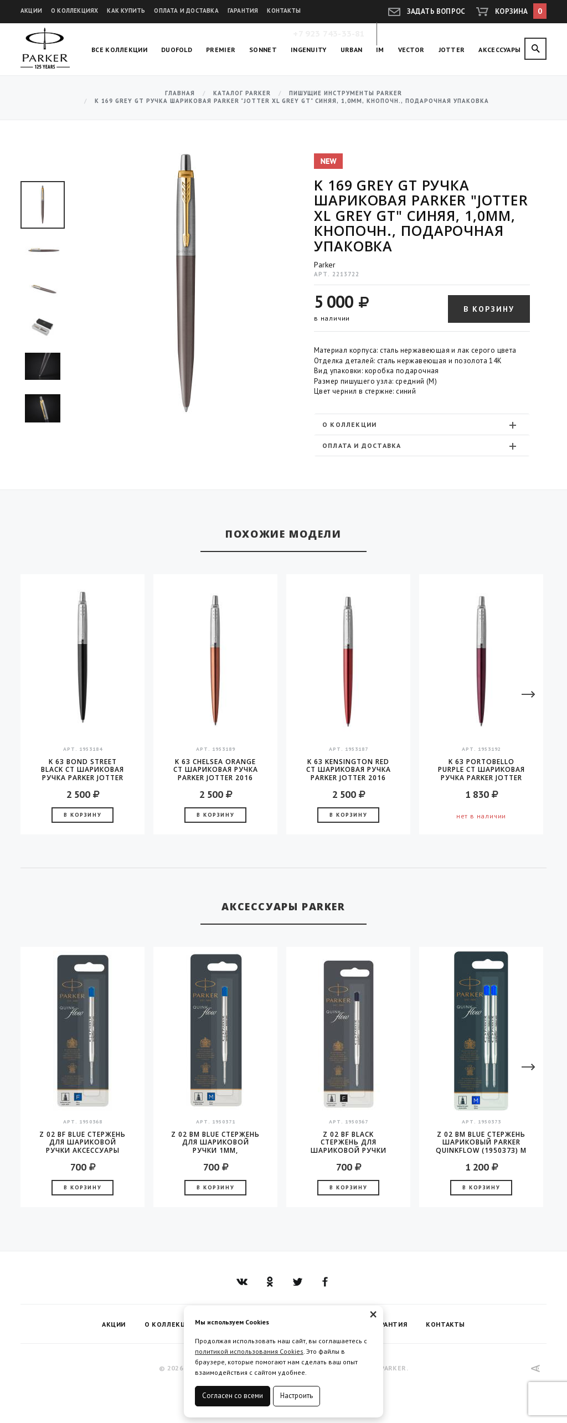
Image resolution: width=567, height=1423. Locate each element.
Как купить (126, 10)
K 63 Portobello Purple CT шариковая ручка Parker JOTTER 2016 (481, 769)
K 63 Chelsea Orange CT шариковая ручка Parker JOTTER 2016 (215, 769)
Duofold (176, 49)
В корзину (488, 309)
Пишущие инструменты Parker (345, 93)
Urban (352, 49)
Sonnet (263, 49)
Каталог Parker (242, 93)
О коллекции (420, 424)
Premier (220, 49)
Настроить (296, 1395)
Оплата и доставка (186, 10)
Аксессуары (499, 49)
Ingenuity (309, 49)
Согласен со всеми (232, 1395)
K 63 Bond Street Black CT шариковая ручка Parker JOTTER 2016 (82, 769)
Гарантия (243, 10)
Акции (31, 10)
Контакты (284, 10)
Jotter (452, 49)
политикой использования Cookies (249, 1351)
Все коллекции (119, 49)
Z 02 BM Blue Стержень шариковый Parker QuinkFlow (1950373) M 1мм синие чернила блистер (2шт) (481, 1142)
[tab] (422, 424)
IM (380, 49)
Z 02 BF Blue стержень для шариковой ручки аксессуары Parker (82, 1142)
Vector (411, 49)
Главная (180, 93)
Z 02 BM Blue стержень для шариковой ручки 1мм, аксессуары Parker (215, 1142)
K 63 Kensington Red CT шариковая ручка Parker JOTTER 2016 (348, 769)
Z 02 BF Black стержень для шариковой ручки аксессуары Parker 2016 (348, 1142)
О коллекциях (74, 10)
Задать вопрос (436, 11)
